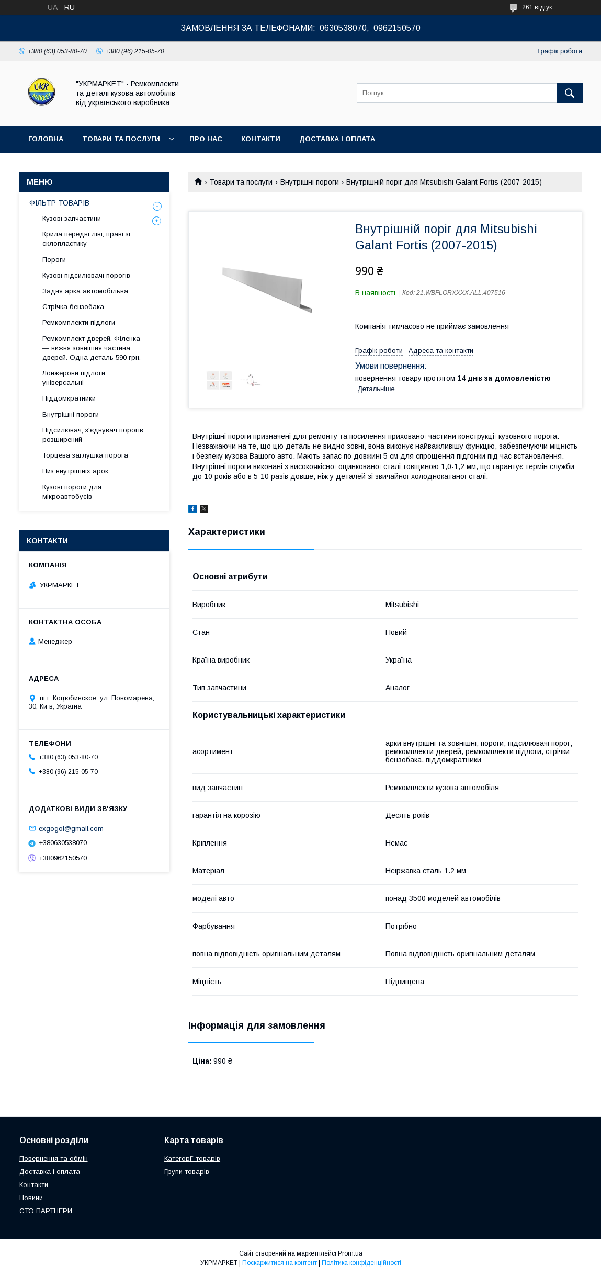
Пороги (54, 260)
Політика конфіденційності (361, 1263)
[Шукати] (570, 93)
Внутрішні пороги (309, 182)
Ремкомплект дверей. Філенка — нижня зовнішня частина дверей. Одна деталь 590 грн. (91, 348)
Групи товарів (186, 1172)
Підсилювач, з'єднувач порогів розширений (92, 434)
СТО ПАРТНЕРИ (45, 1211)
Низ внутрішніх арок (75, 471)
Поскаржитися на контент (279, 1263)
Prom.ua (350, 1253)
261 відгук (537, 7)
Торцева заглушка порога (85, 455)
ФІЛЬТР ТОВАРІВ (59, 203)
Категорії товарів (192, 1158)
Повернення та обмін (53, 1158)
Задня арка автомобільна (85, 291)
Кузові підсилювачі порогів (86, 275)
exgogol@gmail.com (71, 828)
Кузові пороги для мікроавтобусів (71, 491)
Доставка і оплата (337, 139)
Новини (31, 1198)
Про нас (205, 139)
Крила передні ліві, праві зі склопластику (86, 238)
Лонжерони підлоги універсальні (73, 377)
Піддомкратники (69, 398)
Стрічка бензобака (73, 307)
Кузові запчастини (71, 218)
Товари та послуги (121, 139)
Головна (45, 139)
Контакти (260, 139)
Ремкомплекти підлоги (78, 322)
